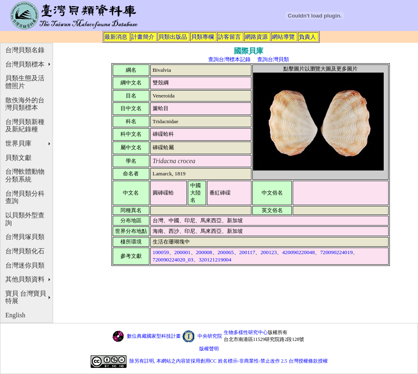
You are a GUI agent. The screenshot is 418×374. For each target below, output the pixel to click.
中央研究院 (210, 336)
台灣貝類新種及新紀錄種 (24, 125)
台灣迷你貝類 (24, 265)
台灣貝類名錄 (24, 49)
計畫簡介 (142, 36)
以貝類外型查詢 (24, 219)
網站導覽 (283, 36)
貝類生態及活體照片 (24, 82)
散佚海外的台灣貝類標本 (24, 104)
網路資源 (256, 36)
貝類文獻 (18, 157)
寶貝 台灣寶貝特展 (25, 297)
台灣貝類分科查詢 (24, 197)
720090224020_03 (173, 260)
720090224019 (336, 252)
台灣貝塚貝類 (24, 236)
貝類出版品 (172, 36)
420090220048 (298, 252)
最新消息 (115, 36)
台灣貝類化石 (24, 251)
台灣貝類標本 (24, 64)
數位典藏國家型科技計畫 (154, 336)
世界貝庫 (18, 143)
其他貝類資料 (24, 279)
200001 (182, 252)
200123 (268, 252)
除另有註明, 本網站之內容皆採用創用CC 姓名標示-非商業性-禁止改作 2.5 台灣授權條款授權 (228, 361)
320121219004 (215, 260)
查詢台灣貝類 (273, 59)
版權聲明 (209, 349)
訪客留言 (229, 36)
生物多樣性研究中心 (246, 332)
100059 (161, 252)
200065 (226, 252)
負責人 (307, 36)
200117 (247, 252)
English (15, 315)
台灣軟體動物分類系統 (24, 175)
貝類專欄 (202, 36)
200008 (204, 252)
